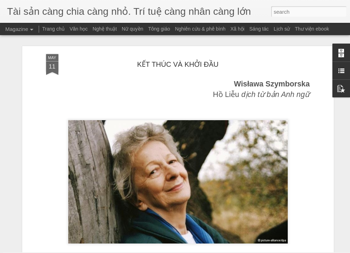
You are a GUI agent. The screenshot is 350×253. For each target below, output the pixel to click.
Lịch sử (282, 29)
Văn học (79, 29)
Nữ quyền (132, 29)
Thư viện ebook (312, 29)
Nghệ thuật (105, 29)
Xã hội (237, 29)
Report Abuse (217, 249)
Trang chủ (53, 29)
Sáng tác (259, 29)
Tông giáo (159, 29)
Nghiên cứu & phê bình (200, 29)
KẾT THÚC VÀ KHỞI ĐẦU (178, 49)
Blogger (197, 249)
